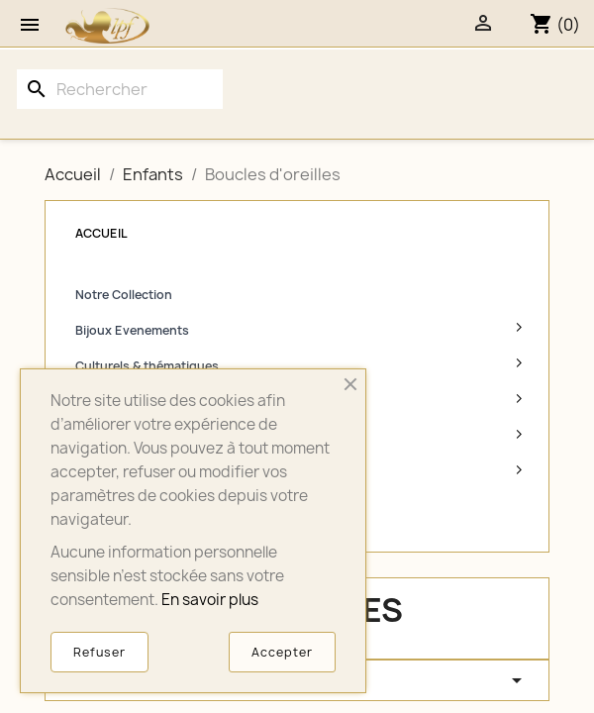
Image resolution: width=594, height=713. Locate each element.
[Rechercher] (120, 89)
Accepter (282, 652)
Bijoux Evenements (132, 330)
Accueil (101, 233)
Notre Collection (123, 294)
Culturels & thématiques (147, 365)
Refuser (99, 652)
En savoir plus (209, 599)
